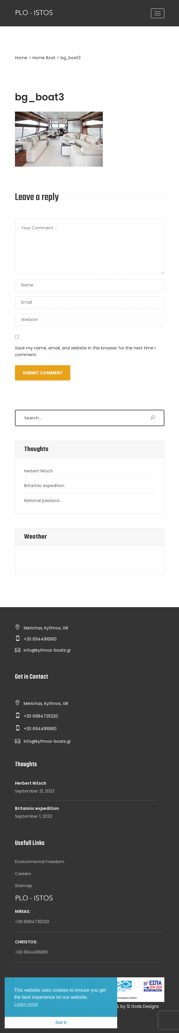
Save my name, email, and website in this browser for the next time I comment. (85, 351)
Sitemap (23, 886)
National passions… (43, 500)
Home (21, 58)
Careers (23, 874)
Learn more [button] (26, 1004)
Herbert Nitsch (38, 471)
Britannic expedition (44, 486)
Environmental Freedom (39, 862)
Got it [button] (61, 1022)
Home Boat (44, 58)
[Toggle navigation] (157, 13)
